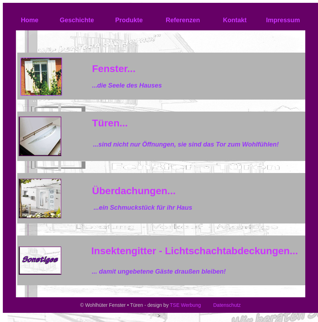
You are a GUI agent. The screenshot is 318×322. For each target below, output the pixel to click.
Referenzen (183, 20)
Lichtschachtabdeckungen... (231, 250)
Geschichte (77, 20)
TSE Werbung (185, 305)
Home (30, 20)
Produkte (129, 20)
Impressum (283, 20)
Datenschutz (226, 305)
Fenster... (113, 68)
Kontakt (234, 20)
